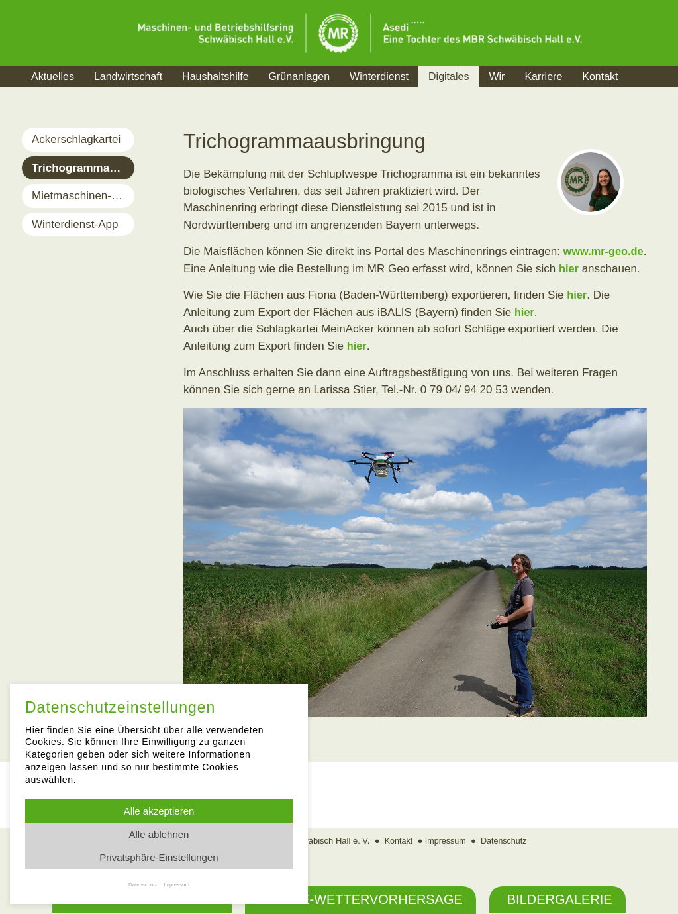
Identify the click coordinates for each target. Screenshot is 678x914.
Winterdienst (379, 76)
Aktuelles (52, 76)
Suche (653, 93)
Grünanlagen (299, 76)
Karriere (543, 76)
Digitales (448, 76)
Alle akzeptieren (159, 811)
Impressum (445, 841)
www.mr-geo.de (605, 251)
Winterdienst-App (75, 224)
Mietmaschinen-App (81, 195)
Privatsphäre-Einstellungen (158, 857)
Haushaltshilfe (215, 76)
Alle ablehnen (159, 834)
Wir (497, 76)
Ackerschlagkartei (76, 139)
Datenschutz (505, 841)
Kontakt (600, 76)
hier (569, 268)
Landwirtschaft (128, 76)
